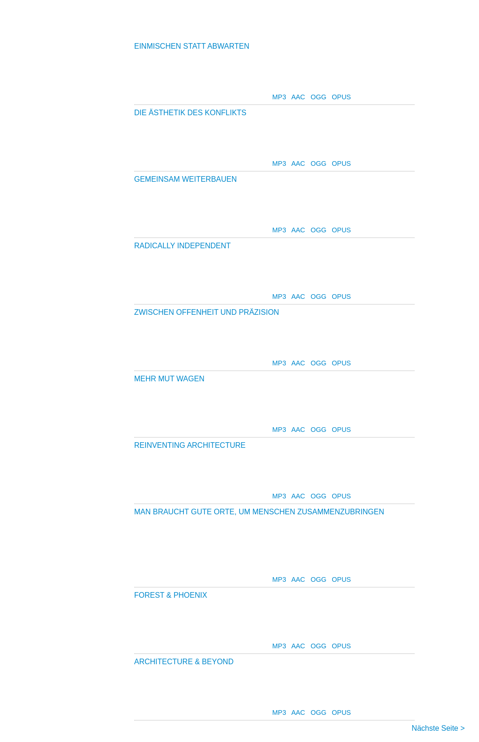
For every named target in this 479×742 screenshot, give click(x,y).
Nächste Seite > (438, 728)
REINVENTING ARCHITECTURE (190, 445)
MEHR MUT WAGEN (169, 379)
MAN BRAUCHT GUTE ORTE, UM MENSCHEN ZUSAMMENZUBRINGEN (259, 512)
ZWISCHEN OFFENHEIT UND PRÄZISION (206, 312)
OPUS (341, 97)
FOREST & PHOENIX (170, 595)
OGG (319, 97)
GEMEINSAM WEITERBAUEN (185, 179)
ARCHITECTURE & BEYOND (183, 662)
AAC (298, 97)
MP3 (279, 97)
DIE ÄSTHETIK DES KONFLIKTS (190, 113)
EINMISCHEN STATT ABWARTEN (191, 46)
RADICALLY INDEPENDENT (182, 246)
